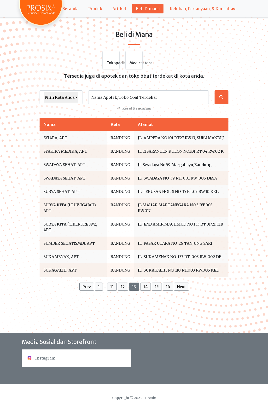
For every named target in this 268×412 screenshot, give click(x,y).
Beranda (70, 8)
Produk (95, 8)
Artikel (119, 8)
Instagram (41, 358)
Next (181, 286)
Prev (86, 286)
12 (123, 286)
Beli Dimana (148, 8)
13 (134, 286)
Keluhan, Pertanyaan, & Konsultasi (203, 8)
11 (112, 286)
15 (157, 286)
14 (145, 286)
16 (168, 286)
